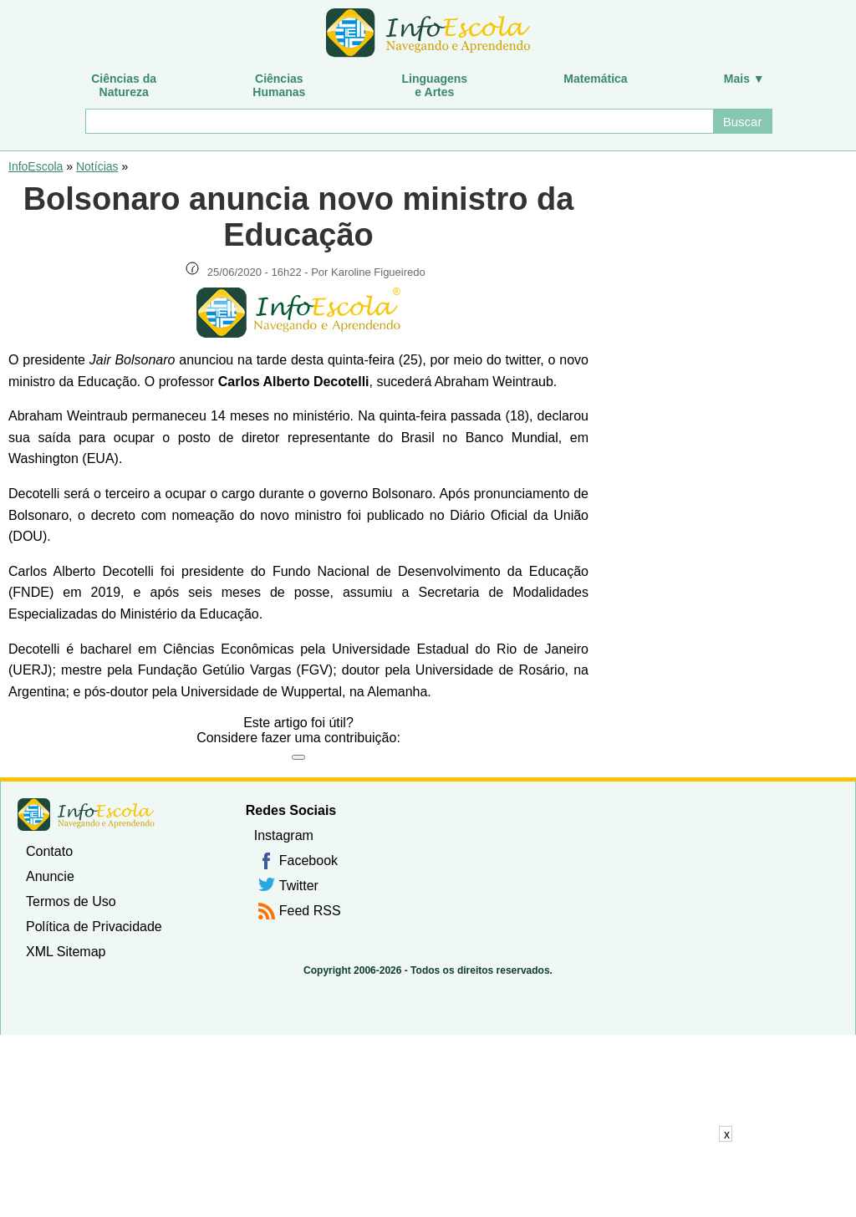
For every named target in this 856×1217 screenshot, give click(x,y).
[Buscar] (398, 121)
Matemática (595, 78)
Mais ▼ (744, 78)
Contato (49, 851)
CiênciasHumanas (278, 85)
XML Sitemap (65, 952)
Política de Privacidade (94, 926)
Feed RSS (310, 911)
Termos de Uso (71, 901)
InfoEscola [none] (86, 814)
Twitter (298, 885)
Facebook (308, 860)
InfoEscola (35, 166)
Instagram (283, 835)
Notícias (97, 166)
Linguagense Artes (435, 85)
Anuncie (50, 876)
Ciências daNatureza (123, 85)
